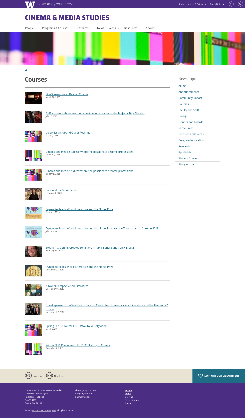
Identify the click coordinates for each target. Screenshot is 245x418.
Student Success (188, 158)
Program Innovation (191, 140)
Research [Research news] (184, 146)
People (29, 28)
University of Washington (44, 410)
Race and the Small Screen (62, 190)
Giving (182, 116)
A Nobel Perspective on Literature (67, 286)
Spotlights (184, 152)
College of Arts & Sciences (192, 4)
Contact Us (130, 403)
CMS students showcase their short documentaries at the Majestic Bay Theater (95, 113)
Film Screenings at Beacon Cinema (67, 94)
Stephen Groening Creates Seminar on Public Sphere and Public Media (90, 247)
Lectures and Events (191, 134)
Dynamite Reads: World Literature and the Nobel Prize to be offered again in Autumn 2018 (102, 228)
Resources (130, 28)
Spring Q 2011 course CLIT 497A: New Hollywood (76, 326)
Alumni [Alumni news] (182, 86)
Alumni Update (132, 400)
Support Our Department (218, 376)
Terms (128, 393)
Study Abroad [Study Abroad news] (186, 164)
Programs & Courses (55, 28)
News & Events (106, 28)
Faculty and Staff (188, 110)
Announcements (188, 92)
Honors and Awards (190, 122)
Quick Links (215, 4)
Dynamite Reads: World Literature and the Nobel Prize (79, 209)
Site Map (129, 396)
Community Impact (190, 98)
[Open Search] (240, 4)
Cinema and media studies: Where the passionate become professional (90, 152)
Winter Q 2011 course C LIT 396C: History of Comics (78, 345)
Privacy (128, 390)
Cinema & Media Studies (67, 17)
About (150, 28)
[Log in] (231, 4)
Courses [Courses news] (183, 104)
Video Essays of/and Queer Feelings (68, 132)
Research (83, 28)
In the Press (185, 128)
